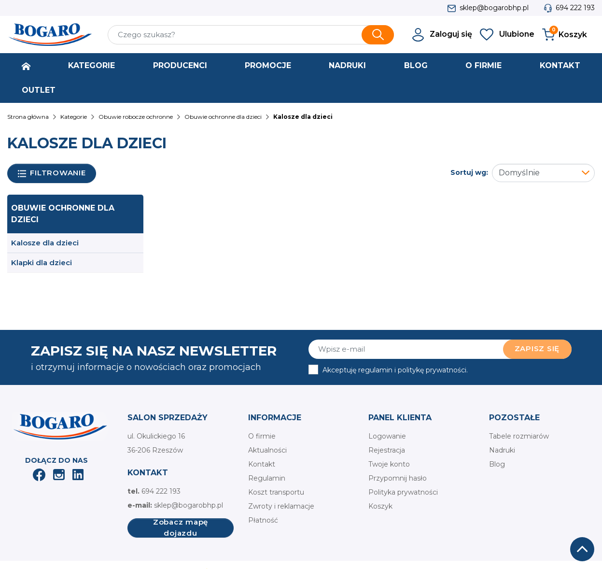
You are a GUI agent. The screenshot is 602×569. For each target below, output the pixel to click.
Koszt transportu (276, 492)
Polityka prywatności (403, 492)
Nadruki (502, 450)
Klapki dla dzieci (41, 262)
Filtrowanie (52, 173)
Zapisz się (537, 348)
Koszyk (380, 506)
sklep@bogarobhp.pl (494, 7)
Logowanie (387, 436)
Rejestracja (386, 450)
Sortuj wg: (469, 172)
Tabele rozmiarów (519, 436)
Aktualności (267, 450)
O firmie (262, 436)
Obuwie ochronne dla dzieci (62, 213)
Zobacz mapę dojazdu (180, 528)
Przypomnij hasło (397, 478)
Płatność (263, 520)
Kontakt (261, 464)
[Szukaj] (251, 34)
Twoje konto (389, 464)
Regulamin (266, 478)
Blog (497, 464)
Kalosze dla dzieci (45, 242)
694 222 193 (575, 7)
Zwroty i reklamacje (281, 506)
